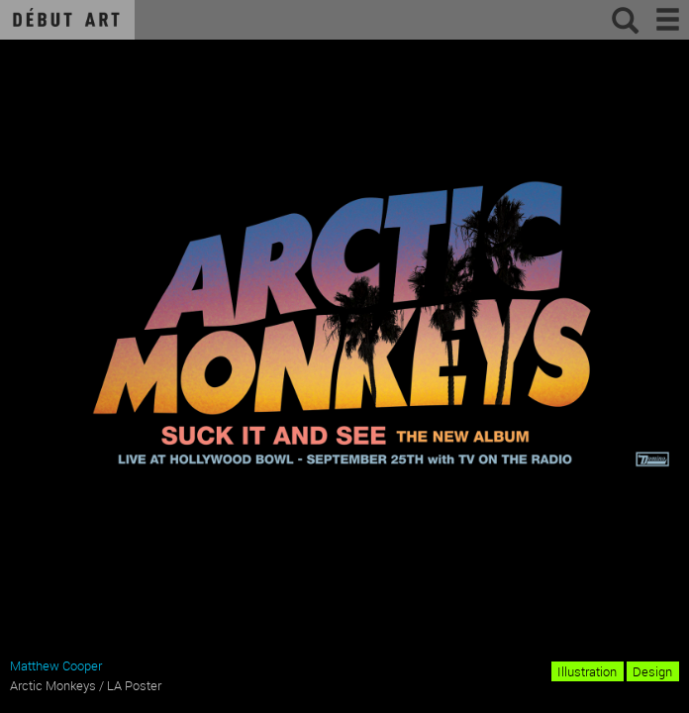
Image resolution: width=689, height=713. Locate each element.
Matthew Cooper (56, 665)
